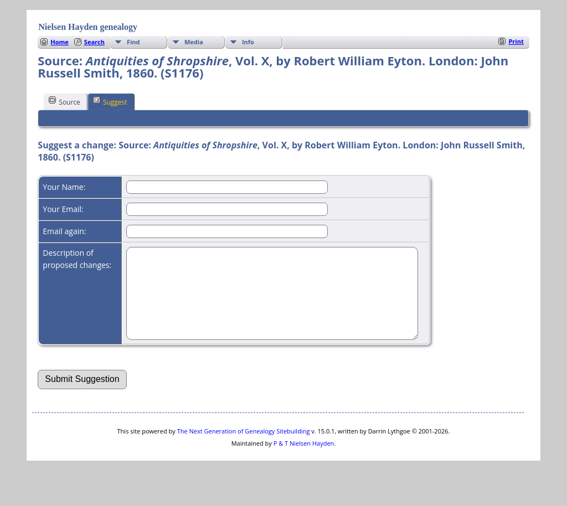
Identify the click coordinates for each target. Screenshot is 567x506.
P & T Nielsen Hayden (304, 460)
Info (248, 42)
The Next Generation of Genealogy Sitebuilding (243, 447)
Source (64, 101)
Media (193, 42)
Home (59, 42)
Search (94, 42)
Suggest (110, 101)
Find (133, 42)
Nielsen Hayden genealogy (87, 27)
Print (515, 41)
